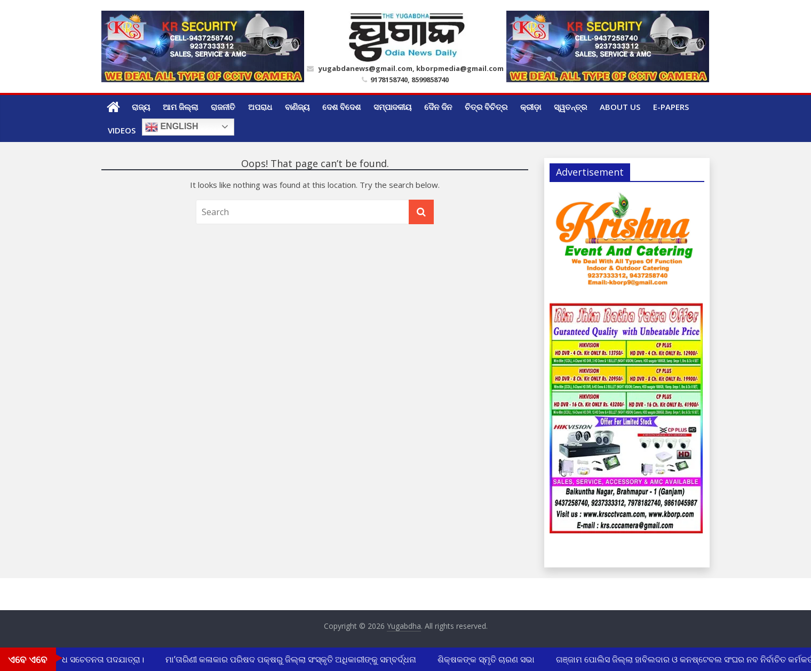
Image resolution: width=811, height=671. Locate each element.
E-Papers (671, 106)
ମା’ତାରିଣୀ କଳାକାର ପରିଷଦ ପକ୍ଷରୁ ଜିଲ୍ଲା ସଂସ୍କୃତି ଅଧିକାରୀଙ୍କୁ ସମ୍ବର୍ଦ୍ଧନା (292, 659)
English (171, 127)
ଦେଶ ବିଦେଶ (341, 106)
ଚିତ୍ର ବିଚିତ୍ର (486, 106)
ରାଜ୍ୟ (141, 106)
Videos (122, 130)
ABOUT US (620, 106)
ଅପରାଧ (260, 106)
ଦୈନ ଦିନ (438, 106)
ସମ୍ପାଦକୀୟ (392, 106)
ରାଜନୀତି (223, 106)
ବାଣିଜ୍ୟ (297, 106)
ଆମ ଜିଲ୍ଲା (180, 106)
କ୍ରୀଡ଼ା (530, 106)
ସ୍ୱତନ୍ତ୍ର (570, 106)
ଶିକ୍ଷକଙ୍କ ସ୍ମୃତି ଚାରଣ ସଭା (487, 659)
